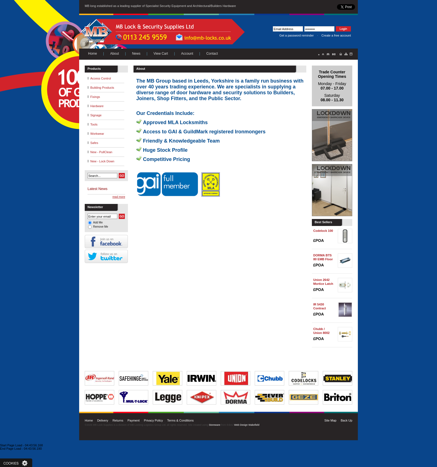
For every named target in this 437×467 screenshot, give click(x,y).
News (136, 54)
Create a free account (336, 35)
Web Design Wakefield (246, 424)
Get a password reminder (296, 35)
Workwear (97, 133)
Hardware (97, 106)
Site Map (330, 420)
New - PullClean (101, 152)
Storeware (214, 424)
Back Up (346, 420)
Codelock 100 (323, 230)
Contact (212, 54)
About (114, 54)
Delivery (102, 420)
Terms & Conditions (180, 420)
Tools (94, 124)
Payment (133, 420)
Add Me (98, 222)
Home (92, 54)
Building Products (102, 87)
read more (118, 196)
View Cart (161, 54)
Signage (95, 115)
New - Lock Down (102, 161)
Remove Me (100, 226)
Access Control (100, 78)
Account (187, 54)
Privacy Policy (153, 420)
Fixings (95, 96)
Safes (94, 143)
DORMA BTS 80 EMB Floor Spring (323, 259)
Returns (118, 420)
